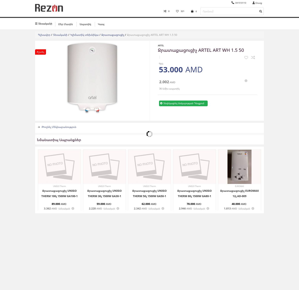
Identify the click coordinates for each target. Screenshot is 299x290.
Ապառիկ (85, 24)
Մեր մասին (65, 24)
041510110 (238, 2)
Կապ (101, 24)
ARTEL (161, 45)
